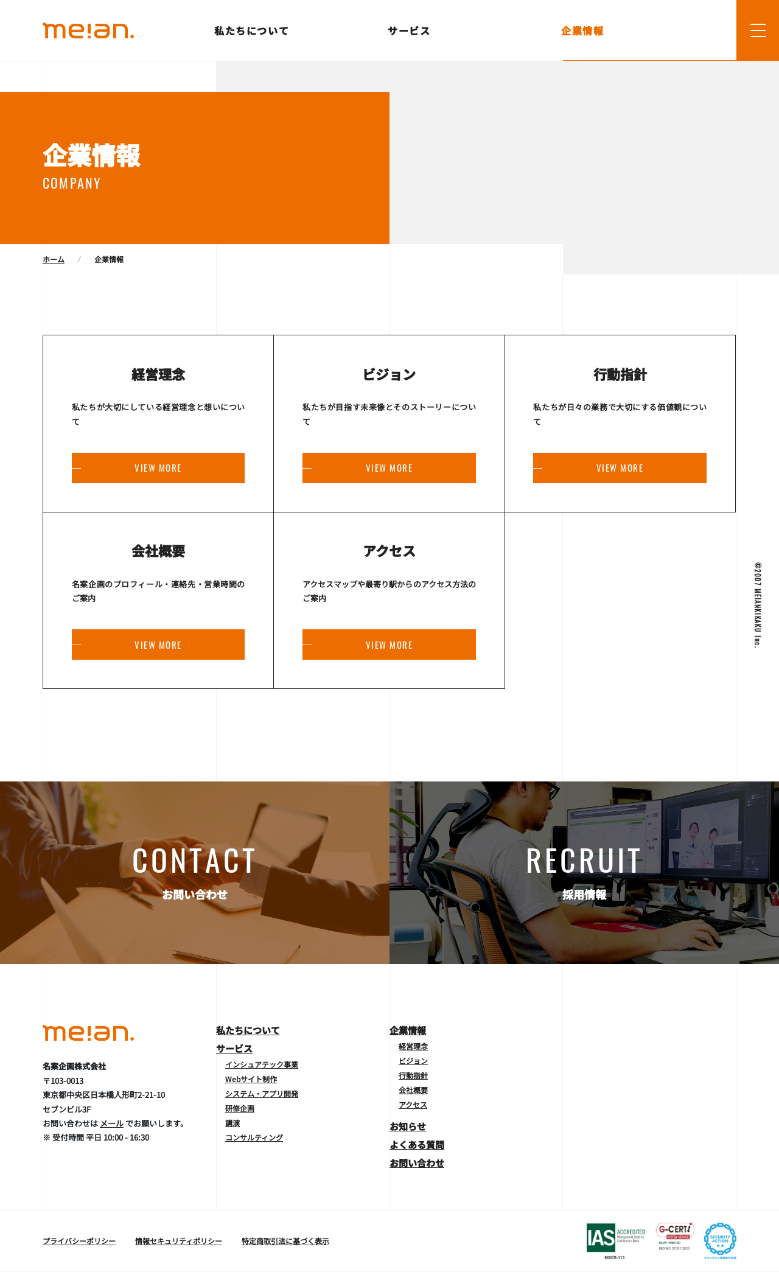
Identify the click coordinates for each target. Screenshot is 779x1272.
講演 (232, 1122)
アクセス (413, 1104)
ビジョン (413, 1060)
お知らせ (408, 1126)
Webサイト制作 (251, 1079)
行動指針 (413, 1075)
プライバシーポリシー (79, 1240)
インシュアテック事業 (261, 1064)
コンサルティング (254, 1137)
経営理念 (413, 1046)
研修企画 (239, 1108)
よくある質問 (417, 1144)
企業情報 (583, 30)
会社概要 (413, 1090)
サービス (410, 30)
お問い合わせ (417, 1162)
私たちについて (252, 30)
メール (112, 1123)
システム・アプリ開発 (261, 1093)
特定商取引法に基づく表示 (285, 1240)
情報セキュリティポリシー (178, 1240)
